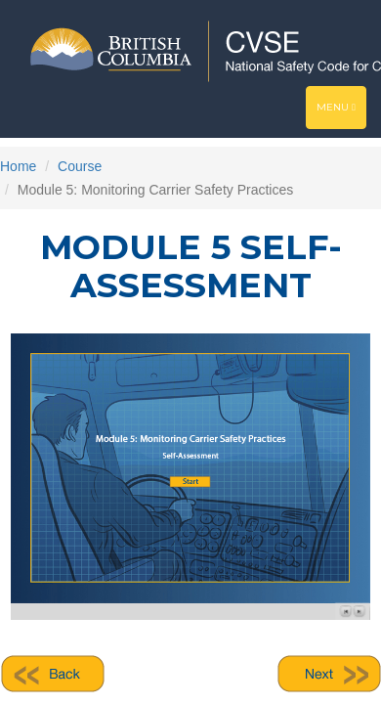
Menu (341, 112)
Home (18, 166)
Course (80, 166)
